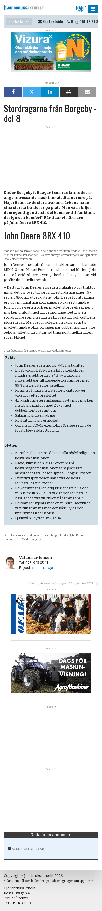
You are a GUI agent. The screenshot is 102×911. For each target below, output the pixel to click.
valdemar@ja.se (44, 568)
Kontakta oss (19, 21)
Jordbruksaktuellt (24, 7)
